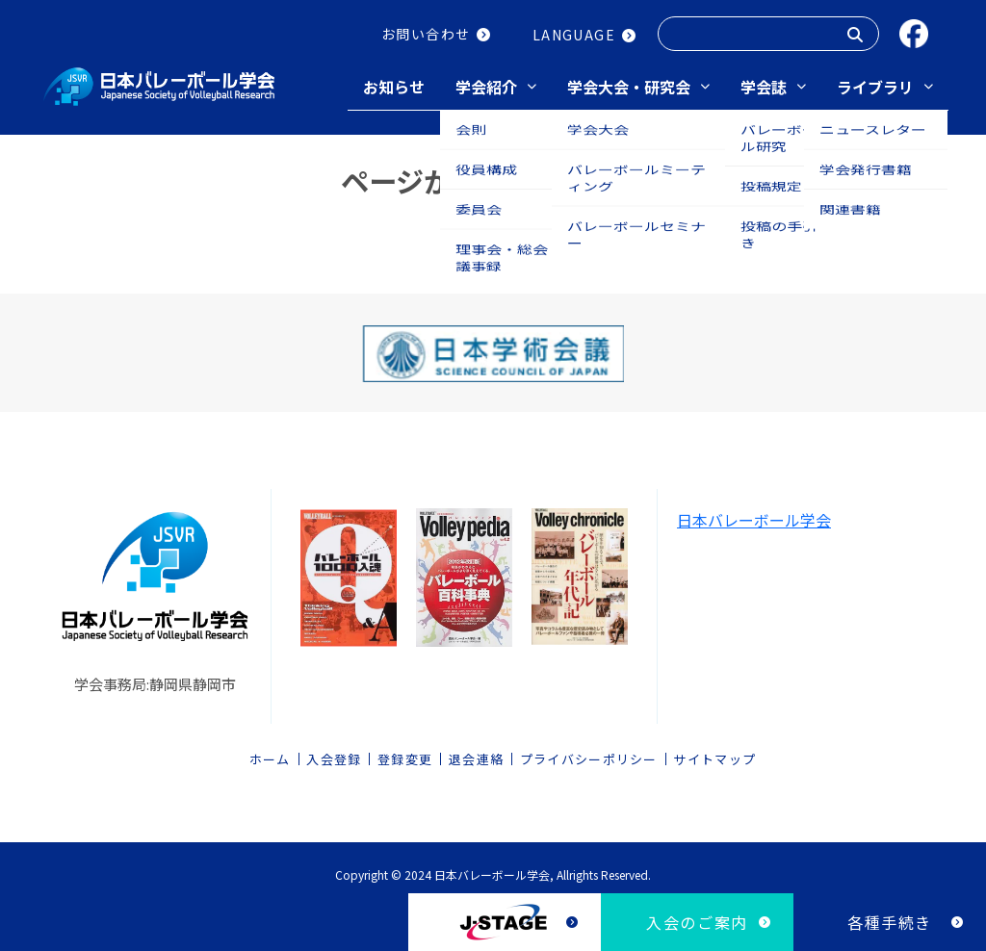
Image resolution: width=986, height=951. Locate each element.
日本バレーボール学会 (754, 515)
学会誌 (763, 86)
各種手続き (889, 922)
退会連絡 (476, 754)
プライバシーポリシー (589, 754)
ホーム (270, 754)
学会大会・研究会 (628, 86)
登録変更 (404, 754)
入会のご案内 (697, 922)
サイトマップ (714, 754)
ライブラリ (875, 86)
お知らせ (394, 86)
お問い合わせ (425, 33)
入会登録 (333, 754)
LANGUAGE (573, 34)
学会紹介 (486, 86)
